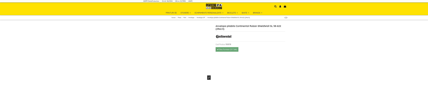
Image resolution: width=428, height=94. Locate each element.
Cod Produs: (220, 44)
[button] (257, 12)
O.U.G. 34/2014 (167, 1)
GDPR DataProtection (151, 1)
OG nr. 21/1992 (180, 1)
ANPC (190, 1)
